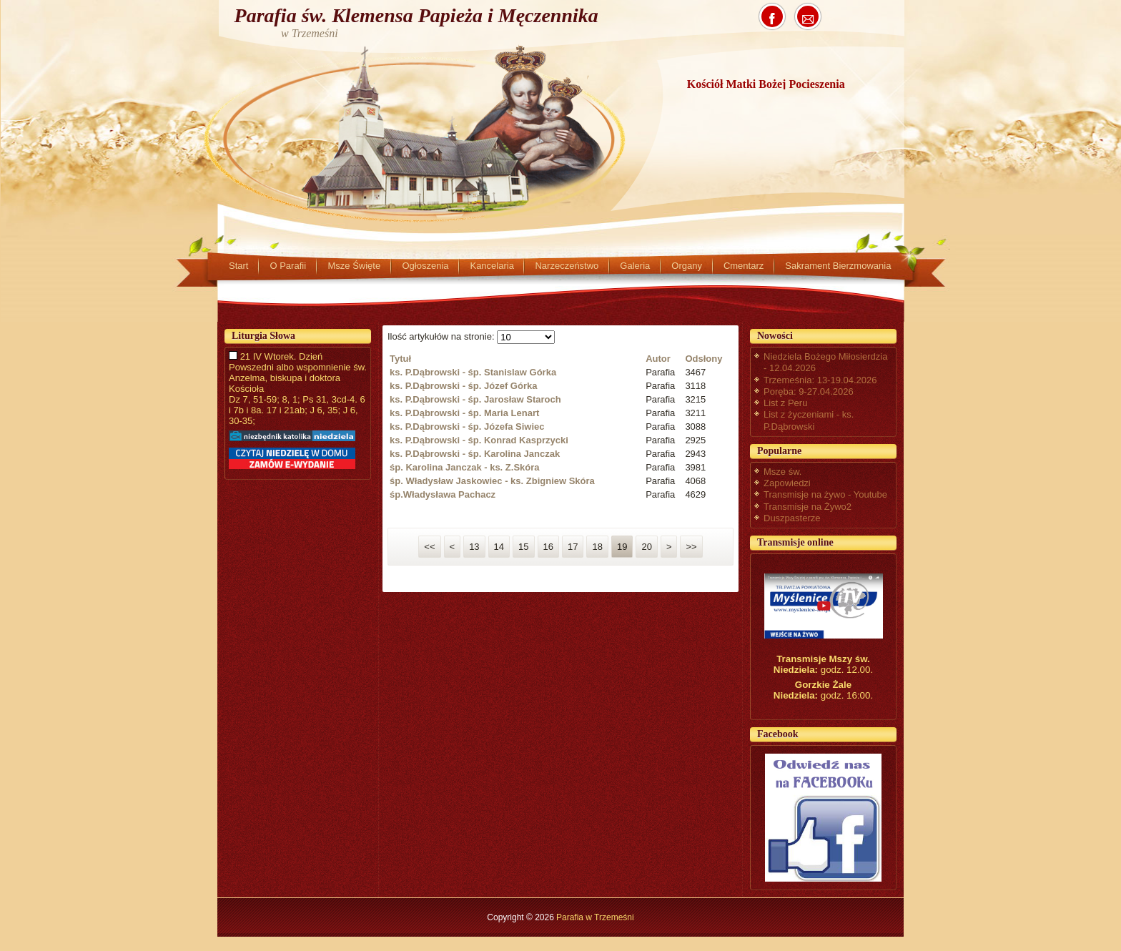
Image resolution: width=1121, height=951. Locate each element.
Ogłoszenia (425, 265)
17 (573, 546)
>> (691, 546)
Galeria (635, 265)
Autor (658, 358)
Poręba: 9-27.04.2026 (809, 391)
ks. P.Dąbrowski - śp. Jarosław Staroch (475, 399)
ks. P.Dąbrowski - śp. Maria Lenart (464, 413)
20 (646, 546)
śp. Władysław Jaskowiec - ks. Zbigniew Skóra (492, 480)
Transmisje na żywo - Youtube (825, 494)
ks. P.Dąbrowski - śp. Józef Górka (463, 385)
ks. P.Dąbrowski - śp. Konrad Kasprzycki (479, 440)
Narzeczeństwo (566, 265)
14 (499, 546)
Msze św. (782, 471)
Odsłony (703, 358)
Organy (686, 265)
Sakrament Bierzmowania (838, 265)
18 (597, 546)
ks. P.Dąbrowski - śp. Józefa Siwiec (467, 426)
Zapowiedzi (787, 483)
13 (474, 546)
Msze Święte (353, 265)
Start (238, 265)
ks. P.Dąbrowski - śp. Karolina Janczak (475, 453)
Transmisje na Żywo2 (807, 506)
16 (548, 546)
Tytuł (400, 358)
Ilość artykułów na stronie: (442, 336)
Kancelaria (491, 265)
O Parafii (288, 265)
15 (523, 546)
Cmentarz (744, 265)
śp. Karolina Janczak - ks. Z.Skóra (465, 467)
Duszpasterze (792, 518)
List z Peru (785, 403)
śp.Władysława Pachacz (442, 494)
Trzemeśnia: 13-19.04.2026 (820, 380)
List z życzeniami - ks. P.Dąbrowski (809, 420)
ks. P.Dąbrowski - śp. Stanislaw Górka (473, 372)
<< (429, 546)
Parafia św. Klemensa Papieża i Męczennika (416, 15)
